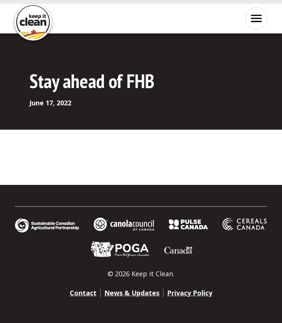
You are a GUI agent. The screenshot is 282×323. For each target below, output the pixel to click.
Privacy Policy (189, 292)
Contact (83, 292)
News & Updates (131, 292)
